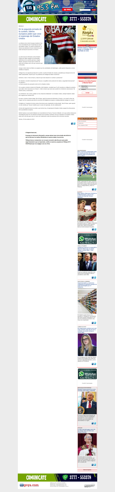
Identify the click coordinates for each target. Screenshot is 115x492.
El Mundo (67, 13)
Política (53, 13)
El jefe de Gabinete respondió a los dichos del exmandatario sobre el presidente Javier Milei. (86, 273)
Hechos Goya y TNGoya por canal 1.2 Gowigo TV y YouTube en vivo (87, 49)
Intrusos (85, 13)
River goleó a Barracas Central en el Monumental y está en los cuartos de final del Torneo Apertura (87, 195)
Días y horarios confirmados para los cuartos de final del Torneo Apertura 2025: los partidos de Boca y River (87, 153)
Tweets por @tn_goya (84, 74)
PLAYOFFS (79, 192)
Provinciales (31, 13)
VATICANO (80, 427)
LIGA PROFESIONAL (81, 150)
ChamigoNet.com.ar (63, 486)
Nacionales (39, 13)
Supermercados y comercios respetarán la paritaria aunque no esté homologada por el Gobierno (87, 285)
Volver (47, 148)
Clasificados (92, 13)
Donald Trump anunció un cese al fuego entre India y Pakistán (87, 390)
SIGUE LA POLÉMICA (82, 245)
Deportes (73, 13)
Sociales (80, 13)
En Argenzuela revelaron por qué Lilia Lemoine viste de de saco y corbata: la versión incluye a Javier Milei (87, 330)
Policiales (47, 13)
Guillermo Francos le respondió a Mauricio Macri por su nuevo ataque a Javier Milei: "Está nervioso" (87, 249)
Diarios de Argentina (87, 469)
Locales (24, 13)
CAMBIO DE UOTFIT (82, 326)
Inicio (20, 13)
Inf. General (59, 13)
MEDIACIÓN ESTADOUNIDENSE (84, 387)
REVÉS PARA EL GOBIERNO (84, 281)
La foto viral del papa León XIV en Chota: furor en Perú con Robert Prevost (86, 431)
